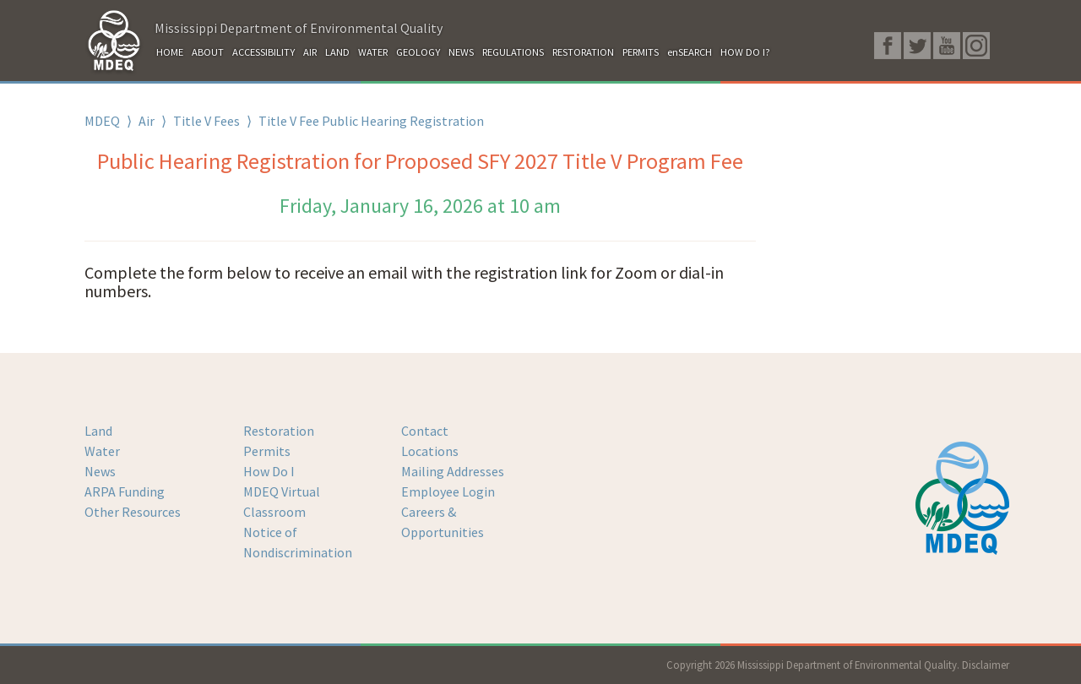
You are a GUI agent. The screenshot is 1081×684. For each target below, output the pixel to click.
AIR (310, 52)
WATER (373, 52)
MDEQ (102, 120)
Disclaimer (985, 664)
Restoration (278, 430)
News (100, 471)
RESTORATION (583, 52)
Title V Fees (206, 120)
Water (102, 450)
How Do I (269, 471)
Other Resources (132, 511)
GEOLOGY (418, 52)
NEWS (461, 52)
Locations (430, 450)
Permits (267, 450)
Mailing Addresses (452, 471)
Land (98, 430)
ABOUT (208, 52)
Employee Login (448, 491)
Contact (424, 430)
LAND (337, 52)
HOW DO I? (745, 52)
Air (147, 120)
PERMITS (640, 52)
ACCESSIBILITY (263, 52)
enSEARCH (689, 52)
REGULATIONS (513, 52)
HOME (169, 52)
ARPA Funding (124, 491)
